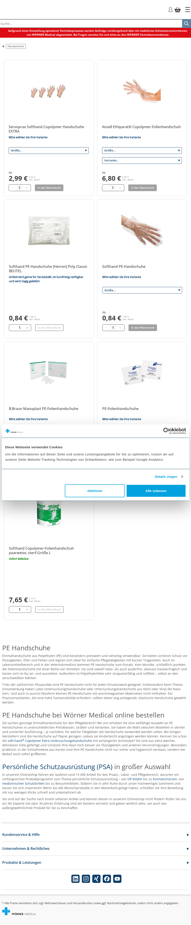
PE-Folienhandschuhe (120, 408)
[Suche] (186, 23)
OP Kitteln (134, 779)
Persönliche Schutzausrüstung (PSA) (57, 766)
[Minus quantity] (12, 188)
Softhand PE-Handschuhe (123, 266)
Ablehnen (94, 490)
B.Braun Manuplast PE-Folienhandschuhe (43, 408)
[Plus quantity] (26, 188)
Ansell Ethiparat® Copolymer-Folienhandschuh (141, 127)
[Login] (170, 9)
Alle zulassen (156, 490)
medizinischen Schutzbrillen (23, 783)
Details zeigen (166, 476)
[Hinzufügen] (27, 328)
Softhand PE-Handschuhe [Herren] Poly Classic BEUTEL (48, 268)
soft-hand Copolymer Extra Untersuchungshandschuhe (50, 741)
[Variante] (142, 160)
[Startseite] (187, 9)
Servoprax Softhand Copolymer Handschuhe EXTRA (46, 129)
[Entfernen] (12, 328)
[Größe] (49, 150)
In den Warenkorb (49, 327)
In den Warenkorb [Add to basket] (49, 188)
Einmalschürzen (165, 779)
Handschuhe (16, 46)
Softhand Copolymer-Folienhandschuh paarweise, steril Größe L (41, 550)
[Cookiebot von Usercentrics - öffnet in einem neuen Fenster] (166, 431)
